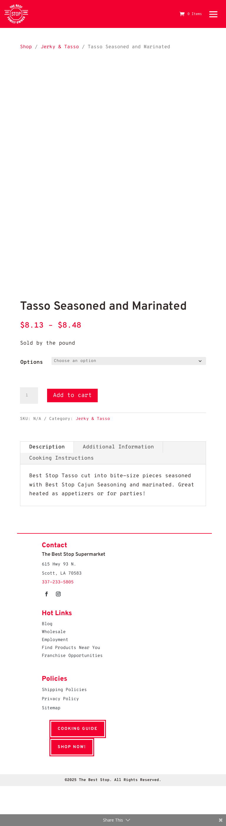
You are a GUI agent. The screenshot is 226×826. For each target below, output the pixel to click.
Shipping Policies (64, 690)
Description (47, 447)
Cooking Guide (70, 728)
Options (31, 362)
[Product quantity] (29, 395)
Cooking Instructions (61, 458)
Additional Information (118, 447)
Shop (26, 47)
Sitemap (51, 708)
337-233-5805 (58, 582)
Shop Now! (64, 747)
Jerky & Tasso (60, 47)
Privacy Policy (60, 699)
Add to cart (72, 395)
